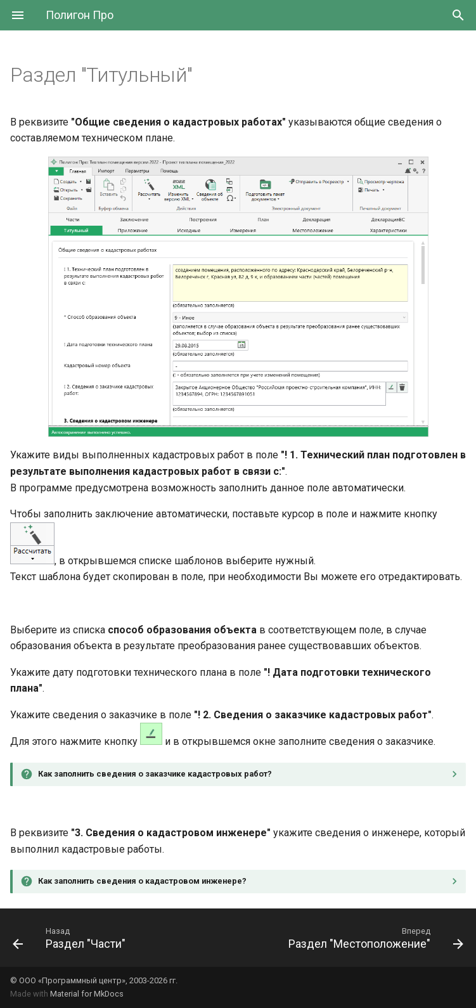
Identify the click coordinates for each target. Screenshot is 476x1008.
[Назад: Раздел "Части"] (71, 937)
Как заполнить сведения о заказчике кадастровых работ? (155, 774)
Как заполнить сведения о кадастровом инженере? (142, 881)
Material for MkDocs (87, 993)
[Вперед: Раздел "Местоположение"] (373, 937)
